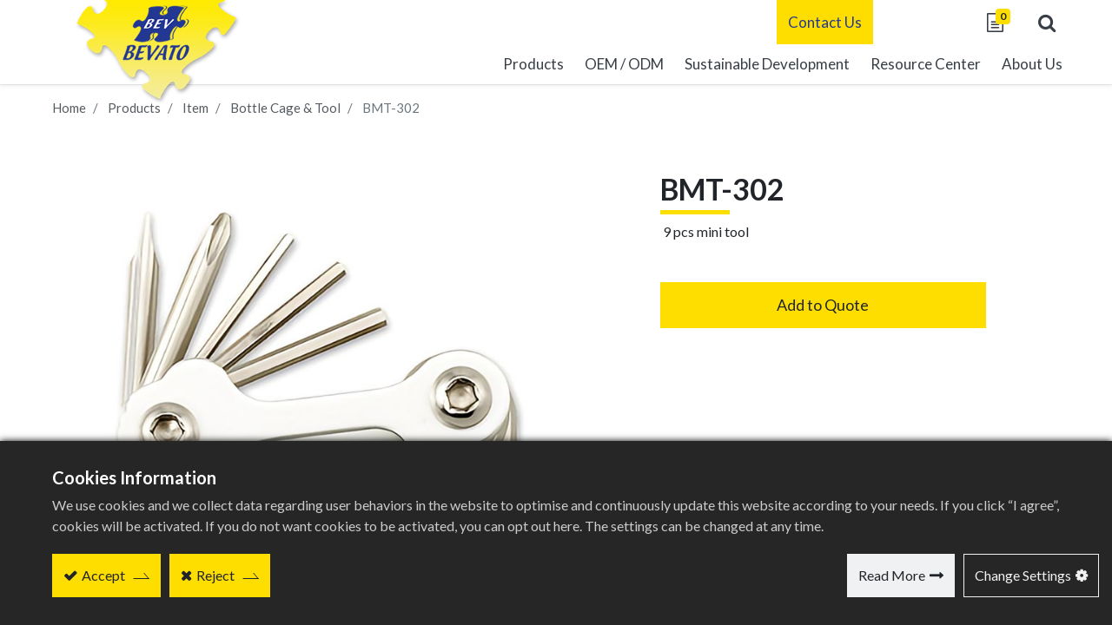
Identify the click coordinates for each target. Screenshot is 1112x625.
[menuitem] (754, 65)
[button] (1034, 22)
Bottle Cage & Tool (285, 107)
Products (134, 107)
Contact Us (812, 22)
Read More (891, 575)
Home (69, 107)
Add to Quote (823, 304)
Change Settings (1023, 575)
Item (195, 107)
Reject (215, 575)
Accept (103, 575)
